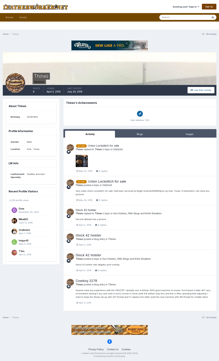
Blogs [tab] (140, 134)
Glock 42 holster (86, 210)
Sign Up (209, 6)
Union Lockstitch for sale (103, 145)
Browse (9, 17)
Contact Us (113, 349)
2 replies (102, 171)
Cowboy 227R (86, 281)
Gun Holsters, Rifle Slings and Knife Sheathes (137, 213)
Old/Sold (118, 149)
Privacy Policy (96, 349)
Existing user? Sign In (186, 6)
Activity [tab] (90, 134)
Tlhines (112, 239)
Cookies (126, 349)
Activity (23, 17)
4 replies (101, 225)
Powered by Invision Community (109, 356)
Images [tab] (190, 134)
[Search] (173, 17)
